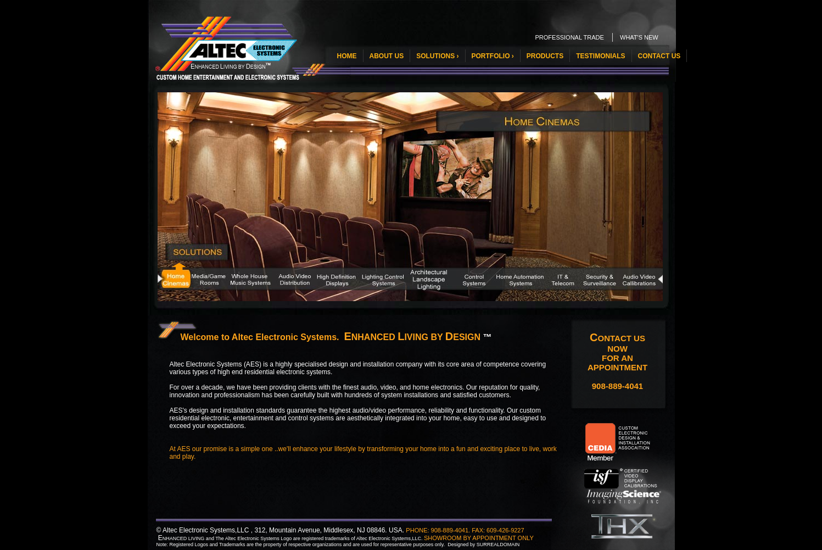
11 (592, 271)
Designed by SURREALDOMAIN (483, 544)
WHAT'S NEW (639, 37)
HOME (347, 56)
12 (633, 271)
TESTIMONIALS (600, 56)
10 (551, 271)
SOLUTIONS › (437, 56)
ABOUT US (387, 56)
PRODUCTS (545, 56)
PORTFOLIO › (493, 56)
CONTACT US (659, 56)
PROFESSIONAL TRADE (569, 37)
